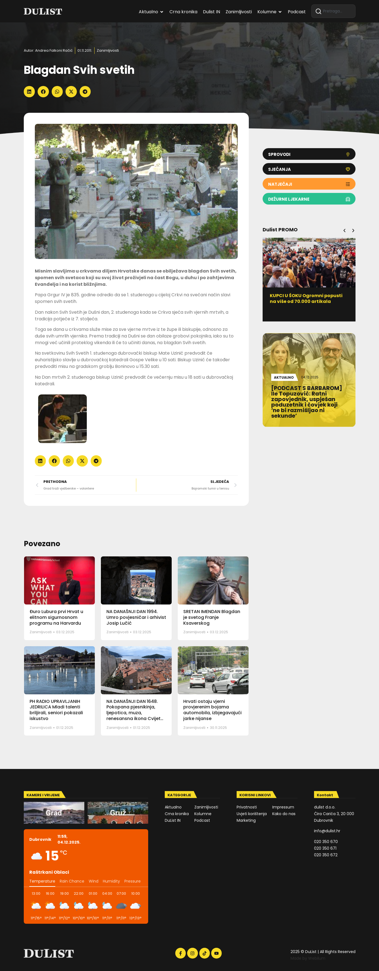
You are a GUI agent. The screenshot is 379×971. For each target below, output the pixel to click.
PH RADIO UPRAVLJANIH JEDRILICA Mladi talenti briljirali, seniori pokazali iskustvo (56, 710)
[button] (29, 91)
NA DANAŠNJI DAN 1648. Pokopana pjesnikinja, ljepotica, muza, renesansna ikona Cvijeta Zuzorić (135, 712)
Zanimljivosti (108, 50)
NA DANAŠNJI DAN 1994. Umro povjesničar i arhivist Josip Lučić (136, 617)
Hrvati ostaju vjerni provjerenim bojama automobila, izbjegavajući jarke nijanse (212, 710)
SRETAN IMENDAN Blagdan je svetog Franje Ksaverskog (211, 617)
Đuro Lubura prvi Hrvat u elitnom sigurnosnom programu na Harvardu (56, 617)
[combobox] (333, 11)
